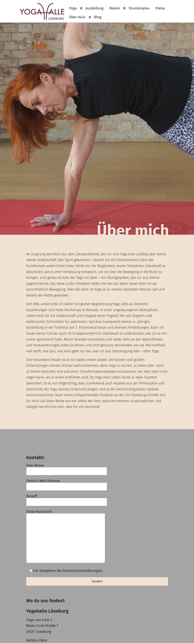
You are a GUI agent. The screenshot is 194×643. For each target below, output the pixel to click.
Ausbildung (94, 8)
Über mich (77, 17)
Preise (160, 8)
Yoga (73, 8)
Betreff (66, 499)
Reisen (114, 8)
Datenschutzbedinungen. (82, 571)
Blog (97, 17)
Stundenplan (139, 8)
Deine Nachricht (65, 537)
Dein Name (66, 468)
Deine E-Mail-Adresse (66, 484)
